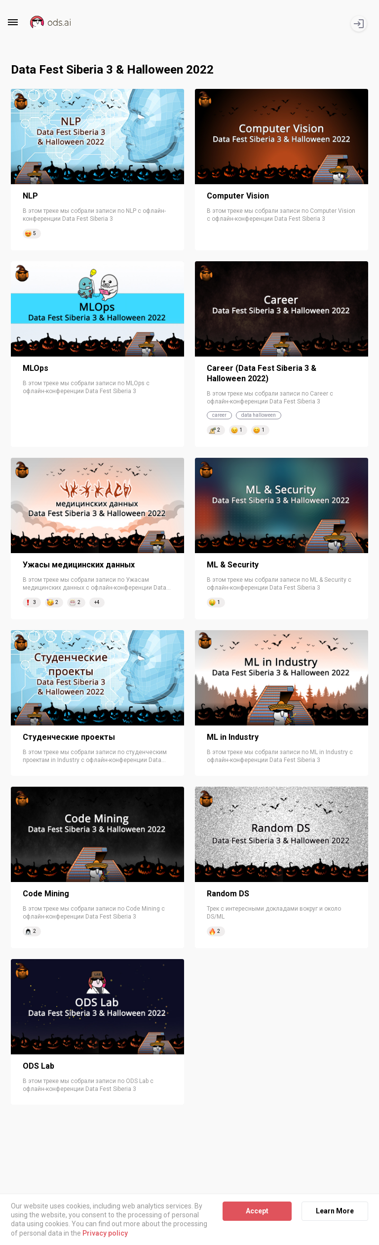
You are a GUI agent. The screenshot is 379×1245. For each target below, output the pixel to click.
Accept (257, 1211)
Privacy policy (105, 1233)
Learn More (335, 1211)
